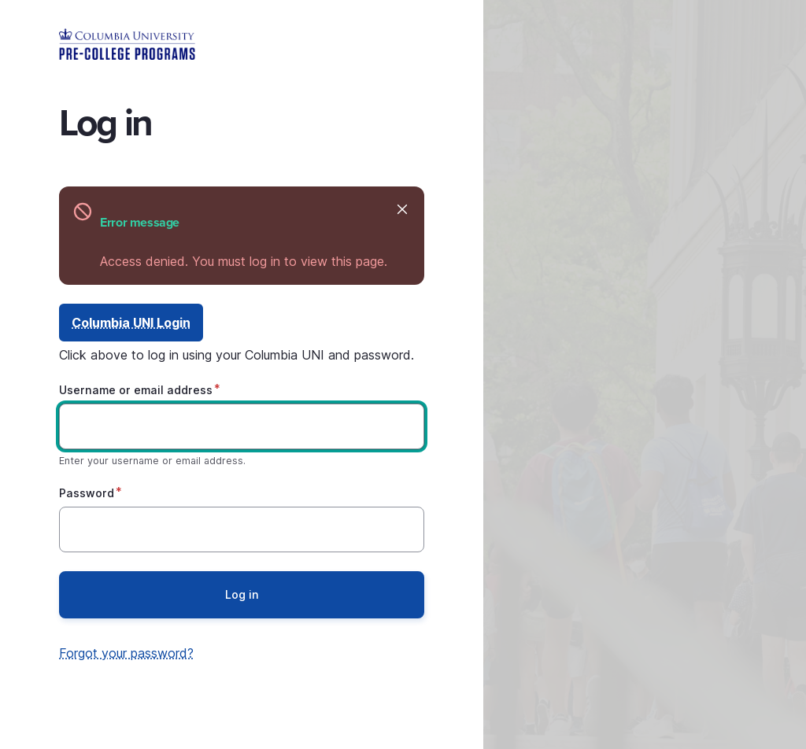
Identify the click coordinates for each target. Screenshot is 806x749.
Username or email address (136, 390)
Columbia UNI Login (131, 322)
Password (86, 493)
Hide (401, 209)
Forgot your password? (126, 653)
